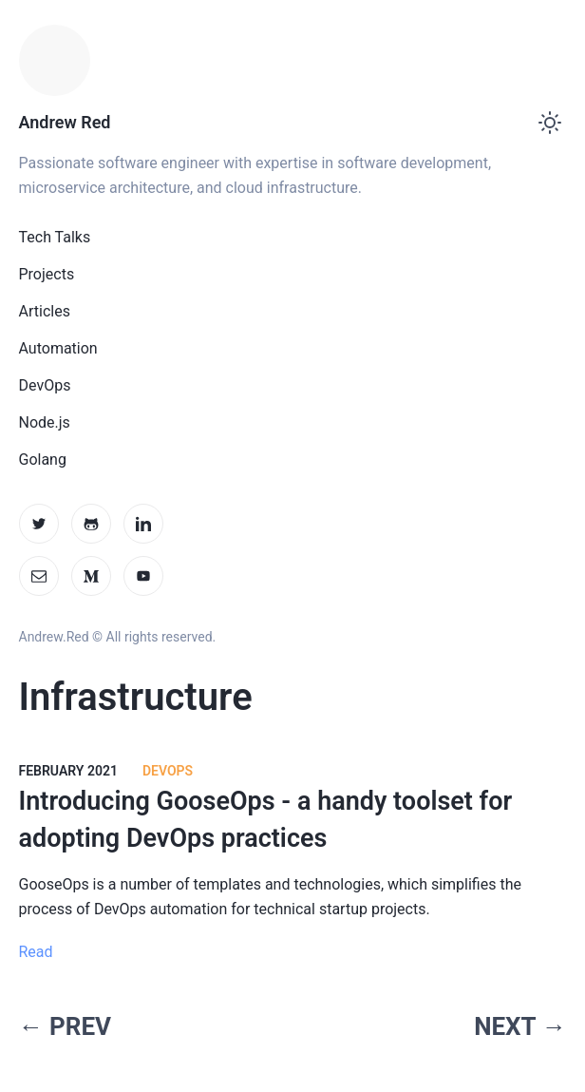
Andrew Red (65, 122)
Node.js (44, 422)
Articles (44, 311)
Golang (42, 459)
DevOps (45, 385)
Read (36, 952)
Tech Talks (55, 237)
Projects (47, 274)
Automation (58, 348)
